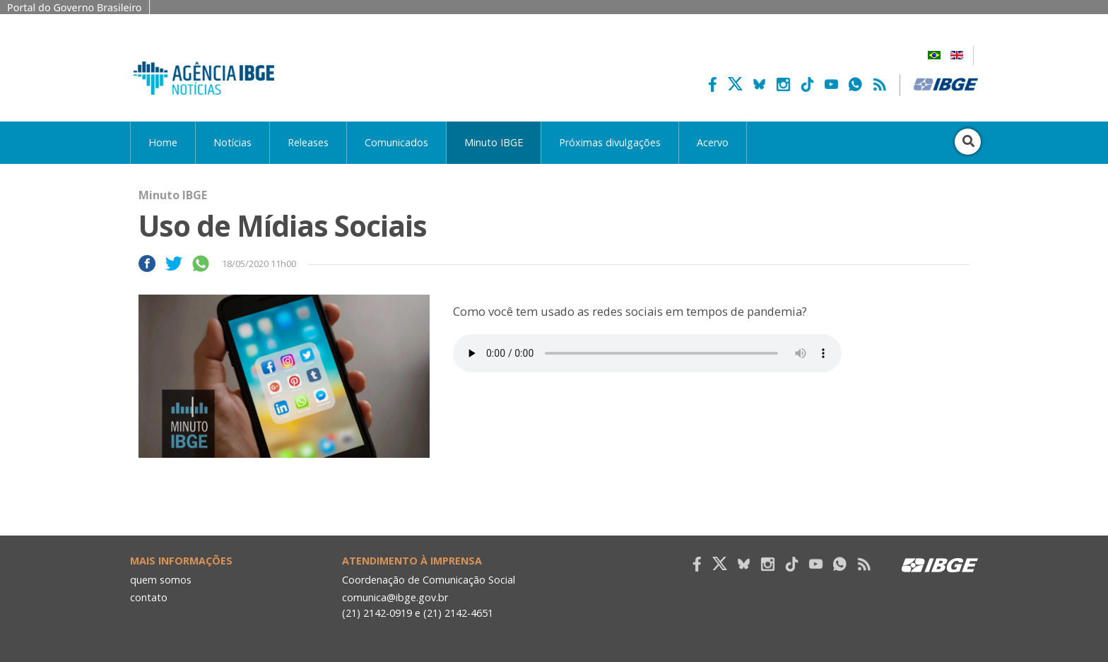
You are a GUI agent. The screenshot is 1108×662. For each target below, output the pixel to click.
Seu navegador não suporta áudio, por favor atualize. (647, 353)
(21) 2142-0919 (377, 613)
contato (148, 597)
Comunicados (396, 142)
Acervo (713, 142)
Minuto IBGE (493, 142)
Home (162, 142)
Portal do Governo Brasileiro (74, 7)
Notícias (232, 142)
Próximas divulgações (610, 142)
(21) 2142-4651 (458, 613)
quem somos (160, 579)
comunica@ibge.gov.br (395, 597)
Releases (308, 142)
